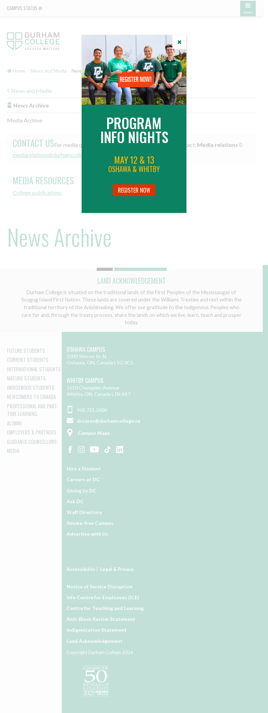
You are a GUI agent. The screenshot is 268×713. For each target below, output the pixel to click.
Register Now (134, 190)
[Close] (179, 42)
